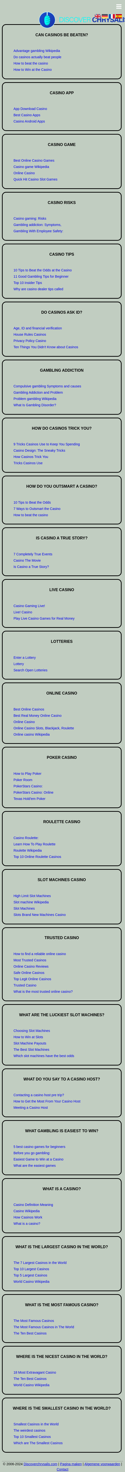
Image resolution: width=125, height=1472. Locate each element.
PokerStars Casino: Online (34, 792)
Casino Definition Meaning (33, 1205)
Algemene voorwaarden (102, 1464)
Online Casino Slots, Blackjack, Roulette (44, 728)
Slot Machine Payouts (30, 1043)
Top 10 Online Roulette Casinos (37, 857)
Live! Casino (23, 612)
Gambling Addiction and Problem (38, 392)
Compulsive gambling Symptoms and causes (47, 386)
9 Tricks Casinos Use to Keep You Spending (47, 444)
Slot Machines (24, 908)
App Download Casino (30, 109)
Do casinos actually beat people (38, 57)
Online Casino (24, 173)
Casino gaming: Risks (30, 218)
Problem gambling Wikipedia (35, 399)
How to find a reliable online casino (40, 954)
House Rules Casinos (30, 334)
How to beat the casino (31, 63)
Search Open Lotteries (30, 670)
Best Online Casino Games (34, 160)
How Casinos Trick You (31, 457)
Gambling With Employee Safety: (38, 231)
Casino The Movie (27, 560)
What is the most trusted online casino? (43, 991)
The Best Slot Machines (31, 1049)
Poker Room (23, 780)
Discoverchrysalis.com (40, 1464)
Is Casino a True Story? (31, 567)
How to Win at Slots (28, 1037)
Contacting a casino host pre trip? (39, 1095)
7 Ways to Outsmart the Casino (37, 509)
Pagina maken (71, 1464)
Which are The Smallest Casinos (38, 1443)
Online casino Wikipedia (32, 734)
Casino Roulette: (26, 838)
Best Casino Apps (27, 115)
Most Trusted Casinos (30, 960)
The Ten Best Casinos (30, 1333)
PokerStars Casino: (28, 786)
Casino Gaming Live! (29, 606)
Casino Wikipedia (27, 1211)
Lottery (19, 664)
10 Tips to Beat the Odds (32, 502)
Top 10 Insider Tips (28, 283)
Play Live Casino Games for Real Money (44, 618)
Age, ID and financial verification (38, 328)
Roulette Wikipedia (28, 850)
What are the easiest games (35, 1165)
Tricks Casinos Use (28, 463)
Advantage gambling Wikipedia (37, 51)
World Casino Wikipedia (31, 1281)
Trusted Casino (25, 985)
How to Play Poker (27, 774)
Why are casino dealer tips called (38, 289)
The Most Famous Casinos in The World (44, 1327)
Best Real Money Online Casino (38, 716)
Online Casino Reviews (31, 966)
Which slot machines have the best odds (44, 1056)
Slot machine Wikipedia (31, 902)
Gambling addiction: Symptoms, (38, 225)
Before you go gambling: (32, 1153)
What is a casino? (27, 1223)
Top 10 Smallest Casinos (32, 1437)
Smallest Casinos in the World (36, 1424)
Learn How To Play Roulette (34, 844)
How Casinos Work (28, 1217)
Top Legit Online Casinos (32, 979)
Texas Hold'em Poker (30, 799)
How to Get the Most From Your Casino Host (47, 1101)
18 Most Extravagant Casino (35, 1372)
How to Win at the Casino (33, 70)
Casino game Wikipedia (31, 167)
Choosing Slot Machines (32, 1031)
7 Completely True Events (33, 554)
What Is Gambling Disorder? (35, 405)
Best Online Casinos (29, 709)
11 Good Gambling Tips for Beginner (41, 276)
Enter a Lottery (25, 658)
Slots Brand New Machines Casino (40, 915)
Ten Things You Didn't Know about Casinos (46, 347)
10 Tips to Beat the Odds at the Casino (43, 270)
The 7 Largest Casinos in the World (40, 1263)
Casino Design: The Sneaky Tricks (39, 450)
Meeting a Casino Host (31, 1107)
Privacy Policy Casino (30, 341)
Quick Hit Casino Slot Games (35, 179)
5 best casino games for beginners (39, 1147)
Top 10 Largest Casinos (31, 1269)
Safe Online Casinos (29, 973)
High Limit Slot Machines (32, 896)
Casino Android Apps (29, 121)
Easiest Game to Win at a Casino (38, 1159)
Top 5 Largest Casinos (30, 1275)
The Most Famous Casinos (34, 1321)
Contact (62, 1469)
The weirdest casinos (30, 1430)
